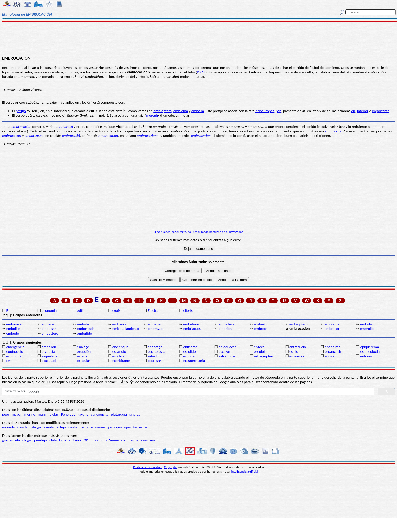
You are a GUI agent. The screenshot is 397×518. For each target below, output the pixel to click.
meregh (152, 115)
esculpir (260, 351)
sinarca (134, 414)
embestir (261, 324)
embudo (12, 333)
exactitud (49, 360)
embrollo (367, 328)
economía (49, 310)
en (279, 111)
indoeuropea (264, 111)
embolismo (14, 328)
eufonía (366, 356)
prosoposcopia (119, 427)
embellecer (227, 324)
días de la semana (141, 440)
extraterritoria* (195, 360)
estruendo (297, 356)
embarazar (14, 324)
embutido (84, 333)
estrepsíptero (264, 356)
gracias (7, 440)
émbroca (261, 328)
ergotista (48, 351)
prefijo (21, 111)
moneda (8, 427)
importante (380, 111)
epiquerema (369, 347)
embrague (156, 328)
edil (80, 310)
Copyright (170, 467)
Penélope (68, 414)
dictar (54, 414)
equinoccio (14, 351)
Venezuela (117, 440)
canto (72, 427)
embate (83, 324)
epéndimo (333, 347)
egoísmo (119, 310)
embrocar (331, 328)
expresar (154, 360)
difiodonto (99, 440)
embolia (197, 111)
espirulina (13, 356)
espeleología (370, 351)
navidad (23, 427)
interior (362, 111)
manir (42, 414)
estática (118, 356)
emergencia (15, 347)
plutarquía (119, 414)
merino (29, 414)
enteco (259, 347)
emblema (180, 111)
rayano (83, 414)
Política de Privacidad (147, 467)
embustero (50, 333)
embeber (155, 324)
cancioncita (99, 414)
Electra (153, 310)
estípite (188, 356)
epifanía (75, 440)
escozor (224, 351)
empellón (49, 347)
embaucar (120, 324)
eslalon (294, 351)
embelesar (191, 324)
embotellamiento (125, 328)
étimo (329, 356)
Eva (8, 360)
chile (53, 440)
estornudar (227, 356)
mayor (17, 414)
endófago (155, 347)
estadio (82, 356)
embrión (225, 328)
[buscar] (187, 391)
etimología (23, 440)
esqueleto (49, 356)
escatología (156, 351)
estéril (152, 356)
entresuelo (297, 347)
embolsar (49, 328)
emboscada (86, 328)
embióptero (162, 111)
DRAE (201, 72)
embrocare (333, 131)
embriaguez (192, 328)
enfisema (190, 347)
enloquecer (227, 347)
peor (5, 414)
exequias (83, 360)
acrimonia (98, 427)
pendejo (40, 440)
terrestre (140, 427)
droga (36, 427)
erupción (84, 351)
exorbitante (121, 360)
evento (49, 427)
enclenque (120, 347)
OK (86, 440)
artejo (61, 427)
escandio (119, 351)
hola (62, 440)
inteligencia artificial (244, 471)
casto (84, 427)
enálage (83, 347)
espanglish (333, 351)
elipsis (187, 310)
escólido (189, 351)
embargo (48, 324)
